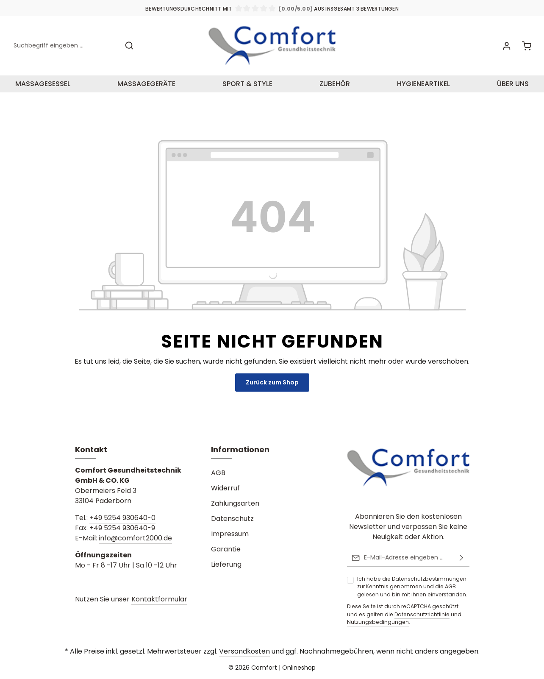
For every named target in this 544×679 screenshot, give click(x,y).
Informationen (240, 449)
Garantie (226, 549)
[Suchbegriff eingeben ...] (64, 45)
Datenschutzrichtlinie (422, 614)
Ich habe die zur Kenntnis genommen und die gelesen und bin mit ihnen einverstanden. (412, 586)
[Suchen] (129, 45)
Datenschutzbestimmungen (429, 578)
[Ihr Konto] (506, 45)
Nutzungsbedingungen (378, 622)
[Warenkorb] (526, 45)
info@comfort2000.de (135, 538)
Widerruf (225, 488)
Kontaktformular (159, 599)
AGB (450, 586)
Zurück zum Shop (272, 382)
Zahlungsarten (235, 503)
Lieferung (226, 564)
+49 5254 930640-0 (122, 518)
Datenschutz (232, 518)
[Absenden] (461, 558)
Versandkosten (244, 651)
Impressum (230, 534)
